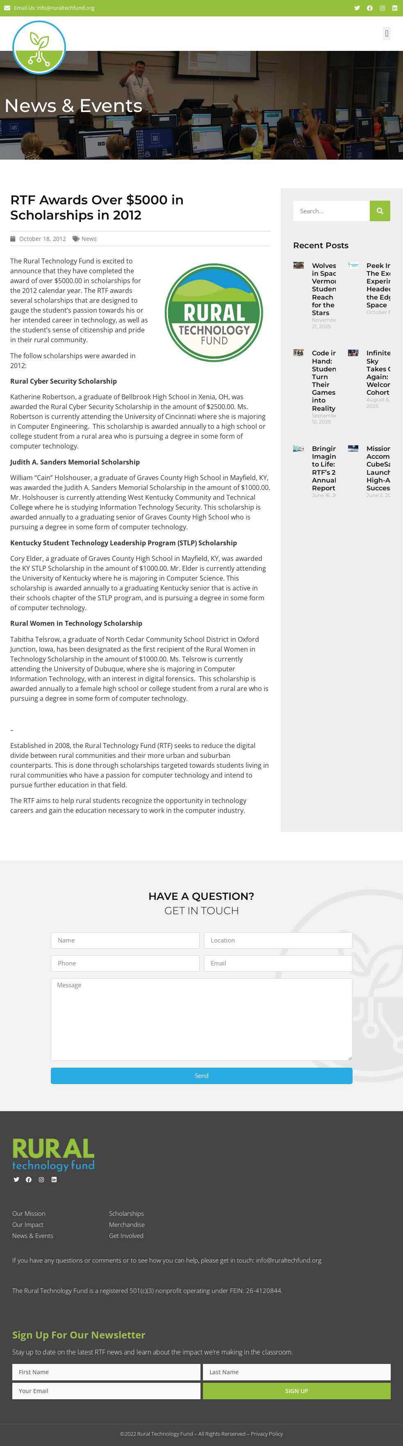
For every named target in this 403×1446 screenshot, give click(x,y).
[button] (387, 33)
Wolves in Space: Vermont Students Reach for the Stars (327, 289)
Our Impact (27, 1224)
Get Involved (126, 1235)
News (89, 239)
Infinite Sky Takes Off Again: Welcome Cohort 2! (382, 372)
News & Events (32, 1235)
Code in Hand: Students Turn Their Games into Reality (327, 380)
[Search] (380, 211)
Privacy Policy (267, 1433)
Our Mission (29, 1213)
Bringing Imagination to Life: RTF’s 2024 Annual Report (333, 468)
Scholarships (126, 1213)
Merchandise (127, 1224)
